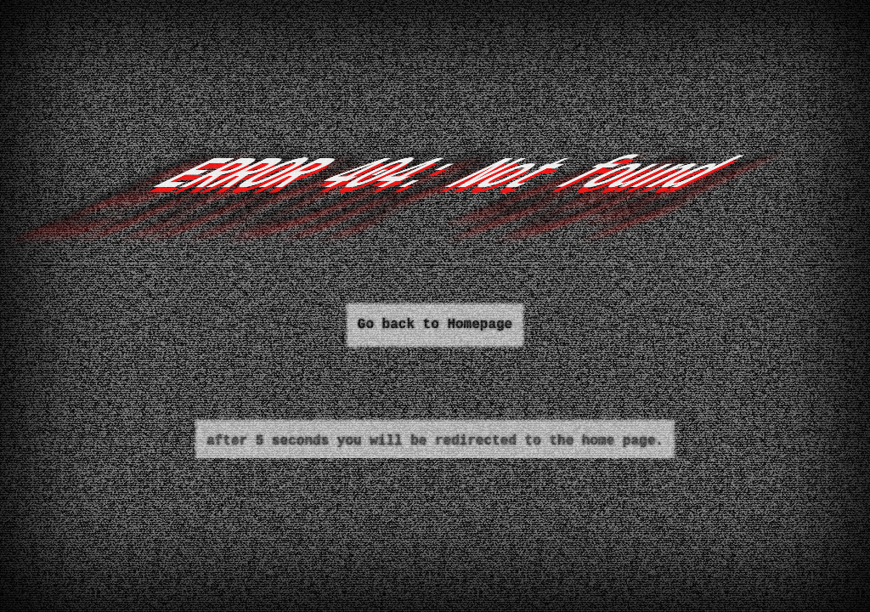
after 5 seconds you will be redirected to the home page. (435, 441)
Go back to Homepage (435, 324)
